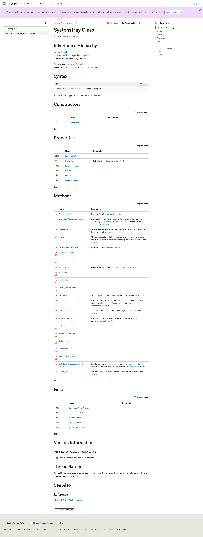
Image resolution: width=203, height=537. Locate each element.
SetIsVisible (63, 341)
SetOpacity (63, 348)
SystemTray (74, 122)
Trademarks (107, 529)
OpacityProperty (75, 422)
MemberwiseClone (66, 310)
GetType (62, 295)
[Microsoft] (4, 3)
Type (100, 295)
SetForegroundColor (67, 333)
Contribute (46, 529)
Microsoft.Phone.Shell (76, 63)
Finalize (61, 237)
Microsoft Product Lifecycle (75, 12)
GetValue (62, 300)
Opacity (68, 175)
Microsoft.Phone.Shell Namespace (69, 500)
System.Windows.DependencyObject (71, 55)
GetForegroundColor (67, 260)
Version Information (164, 48)
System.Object (60, 51)
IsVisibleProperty (75, 417)
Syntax (159, 31)
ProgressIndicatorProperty (79, 427)
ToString (62, 371)
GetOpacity (63, 280)
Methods (160, 41)
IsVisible (68, 171)
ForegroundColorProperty (79, 412)
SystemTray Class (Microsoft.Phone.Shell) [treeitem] (22, 33)
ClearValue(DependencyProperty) (72, 219)
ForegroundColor (72, 166)
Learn (56, 23)
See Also (160, 55)
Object (105, 232)
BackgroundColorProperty (79, 408)
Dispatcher (69, 161)
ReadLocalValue (65, 318)
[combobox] (25, 28)
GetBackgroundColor (67, 252)
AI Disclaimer (8, 529)
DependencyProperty (110, 221)
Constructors (162, 34)
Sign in (197, 3)
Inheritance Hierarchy (165, 28)
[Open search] (190, 3)
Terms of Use (94, 529)
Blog (35, 529)
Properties (161, 38)
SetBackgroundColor (67, 326)
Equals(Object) (64, 229)
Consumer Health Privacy (74, 529)
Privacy (56, 529)
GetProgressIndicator (67, 287)
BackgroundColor (72, 156)
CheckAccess (64, 214)
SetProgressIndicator (67, 356)
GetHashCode (64, 267)
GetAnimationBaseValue (68, 247)
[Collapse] (44, 23)
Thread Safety (162, 51)
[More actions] (147, 23)
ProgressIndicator (72, 180)
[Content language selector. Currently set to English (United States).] (15, 523)
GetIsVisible (63, 272)
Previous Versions (68, 23)
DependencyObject (113, 161)
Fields (159, 44)
